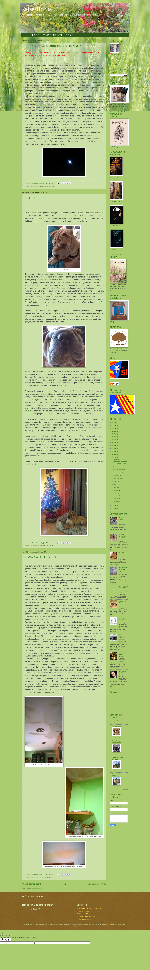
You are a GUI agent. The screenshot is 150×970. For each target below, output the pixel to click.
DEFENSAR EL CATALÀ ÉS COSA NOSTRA (90, 908)
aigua (41, 877)
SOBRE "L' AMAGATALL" (84, 919)
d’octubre (116, 476)
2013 (113, 505)
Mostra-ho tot (125, 789)
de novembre (118, 473)
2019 (113, 442)
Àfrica (41, 186)
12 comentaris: (50, 183)
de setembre (117, 478)
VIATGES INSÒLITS (52, 35)
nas (43, 545)
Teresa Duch (116, 54)
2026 (113, 422)
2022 (113, 434)
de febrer (116, 499)
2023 (113, 431)
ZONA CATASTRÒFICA (41, 557)
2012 (113, 508)
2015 (113, 454)
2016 (113, 451)
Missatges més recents (32, 884)
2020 (113, 440)
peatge (51, 545)
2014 (113, 457)
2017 (113, 448)
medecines (47, 186)
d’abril (116, 493)
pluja (45, 877)
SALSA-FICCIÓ (32, 35)
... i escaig (115, 721)
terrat (48, 877)
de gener (116, 501)
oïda (46, 545)
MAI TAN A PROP (121, 653)
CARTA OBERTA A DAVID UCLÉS (87, 916)
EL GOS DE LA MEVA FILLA (123, 587)
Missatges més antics (97, 884)
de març (116, 496)
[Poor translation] (7, 939)
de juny (116, 487)
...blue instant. (116, 726)
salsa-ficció (36, 9)
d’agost (116, 481)
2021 (113, 437)
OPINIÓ (69, 35)
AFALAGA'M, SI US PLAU (122, 672)
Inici (64, 884)
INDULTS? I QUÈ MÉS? (122, 618)
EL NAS (30, 197)
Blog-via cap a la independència (117, 741)
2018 (113, 445)
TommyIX (111, 924)
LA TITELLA (122, 553)
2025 (113, 425)
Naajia (53, 186)
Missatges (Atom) (37, 888)
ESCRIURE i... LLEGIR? (84, 911)
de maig (116, 490)
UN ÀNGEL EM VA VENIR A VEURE (122, 536)
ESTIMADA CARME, (121, 518)
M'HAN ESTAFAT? (82, 914)
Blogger (74, 926)
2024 (113, 428)
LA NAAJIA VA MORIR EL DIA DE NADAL (54, 46)
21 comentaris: (50, 874)
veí (52, 877)
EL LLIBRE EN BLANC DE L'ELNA (122, 569)
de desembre (118, 459)
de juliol (116, 484)
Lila (41, 545)
